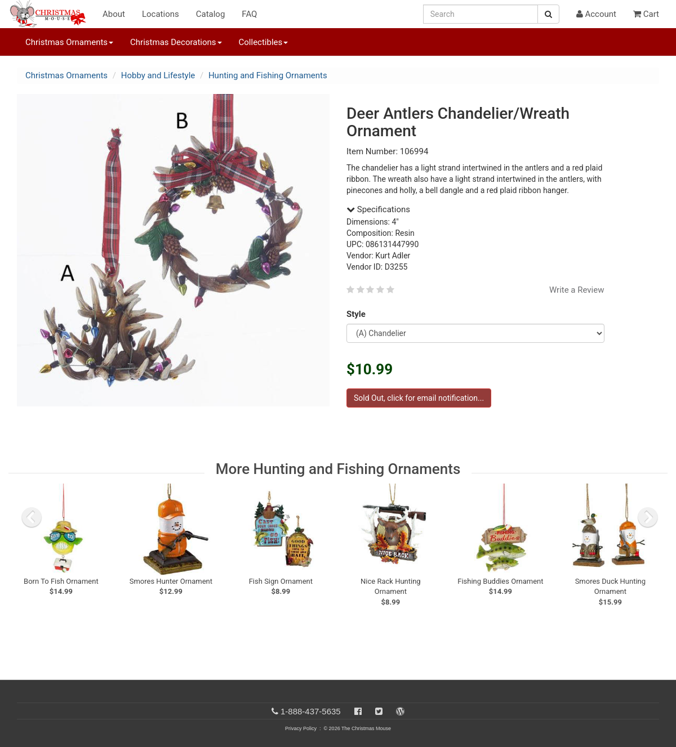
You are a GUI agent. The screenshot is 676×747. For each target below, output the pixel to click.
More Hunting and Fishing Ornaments (338, 468)
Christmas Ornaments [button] (69, 42)
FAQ (249, 14)
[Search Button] (548, 14)
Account (596, 14)
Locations (160, 14)
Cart (646, 14)
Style (358, 314)
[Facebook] (358, 711)
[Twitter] (379, 711)
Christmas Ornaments (66, 75)
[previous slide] (31, 517)
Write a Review (576, 290)
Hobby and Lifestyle (158, 75)
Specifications (378, 209)
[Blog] (400, 711)
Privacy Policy (301, 728)
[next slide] (648, 517)
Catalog (210, 14)
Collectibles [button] (263, 42)
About (114, 14)
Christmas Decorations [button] (175, 42)
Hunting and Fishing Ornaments (267, 75)
